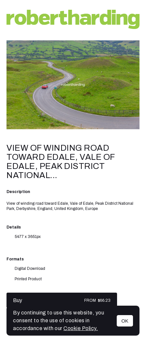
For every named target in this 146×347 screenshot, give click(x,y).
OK (124, 321)
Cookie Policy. (80, 328)
